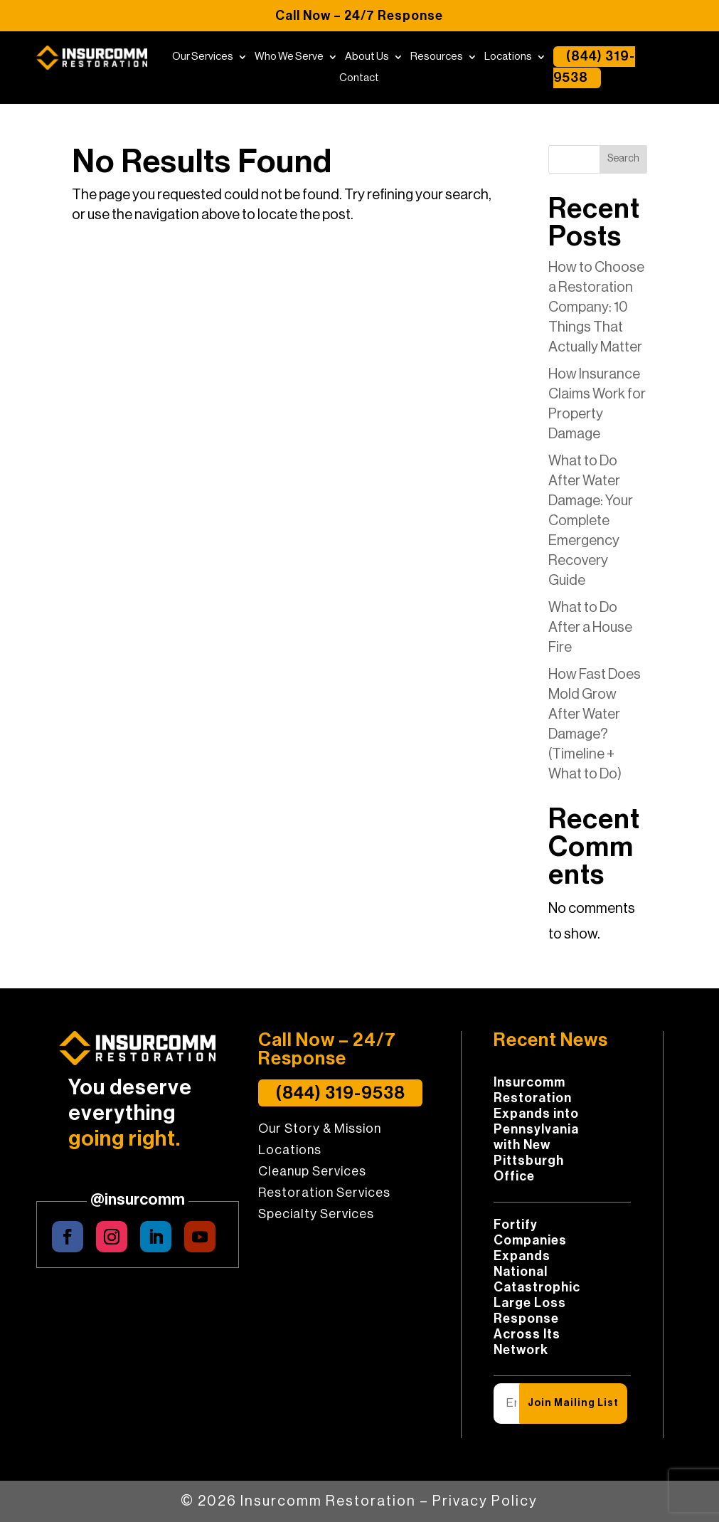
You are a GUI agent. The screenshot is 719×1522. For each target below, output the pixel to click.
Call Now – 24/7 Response (359, 15)
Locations (508, 57)
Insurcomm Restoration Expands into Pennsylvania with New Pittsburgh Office (536, 1129)
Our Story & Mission (319, 1129)
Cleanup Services (312, 1172)
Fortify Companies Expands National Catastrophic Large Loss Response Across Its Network (537, 1287)
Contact (359, 78)
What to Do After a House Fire (590, 628)
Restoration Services (324, 1193)
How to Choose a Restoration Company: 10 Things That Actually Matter (596, 307)
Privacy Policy (485, 1501)
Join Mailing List (573, 1403)
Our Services (202, 57)
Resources (436, 57)
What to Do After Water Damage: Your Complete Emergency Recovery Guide (590, 521)
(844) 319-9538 (594, 67)
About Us (367, 57)
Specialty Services (316, 1214)
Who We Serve (289, 57)
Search (623, 159)
